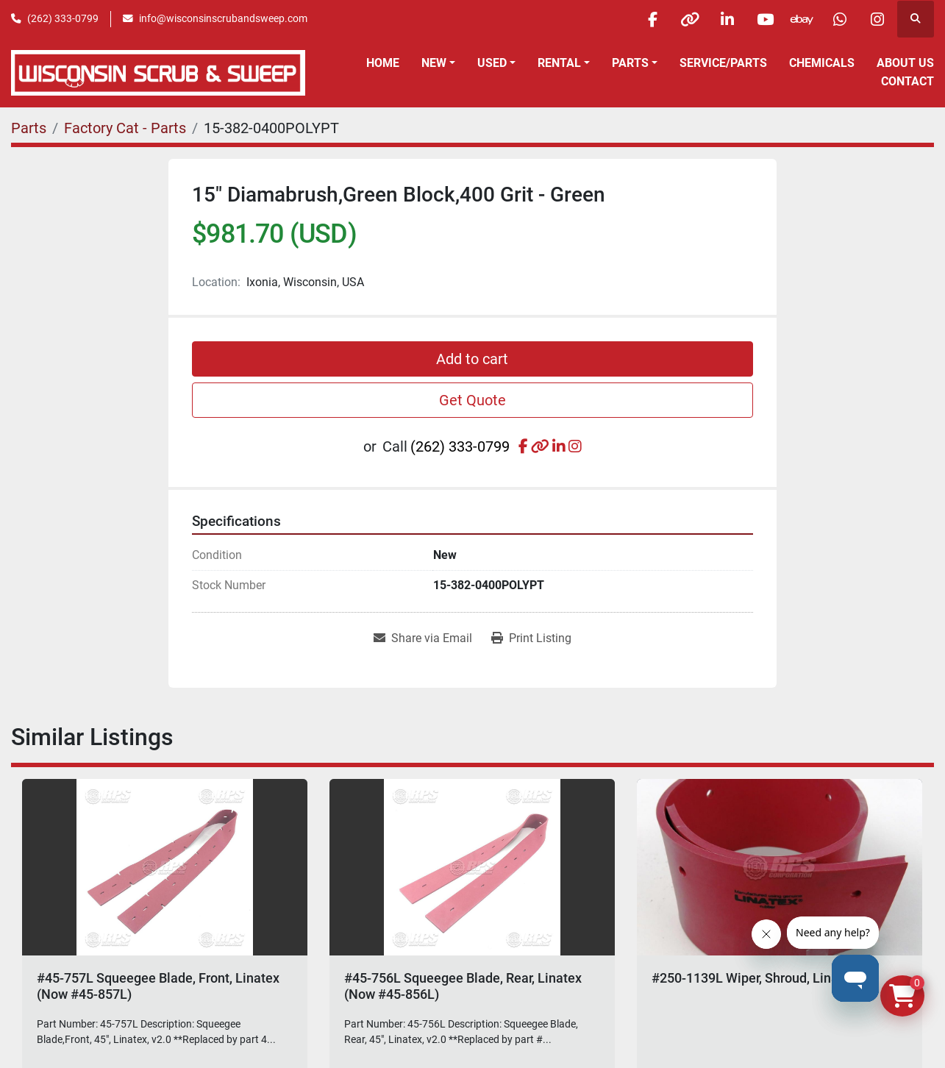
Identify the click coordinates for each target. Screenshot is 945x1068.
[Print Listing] (531, 638)
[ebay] (802, 19)
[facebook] (652, 19)
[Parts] (28, 128)
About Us (905, 63)
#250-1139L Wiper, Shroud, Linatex (754, 978)
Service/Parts (723, 63)
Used (492, 63)
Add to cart (472, 359)
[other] (689, 19)
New (433, 63)
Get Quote (472, 400)
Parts (630, 63)
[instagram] (877, 19)
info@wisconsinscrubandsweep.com (223, 18)
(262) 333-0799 (63, 18)
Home (382, 63)
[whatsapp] (839, 19)
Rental (559, 63)
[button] (438, 63)
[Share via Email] (423, 638)
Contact (907, 81)
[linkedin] (727, 19)
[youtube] (764, 19)
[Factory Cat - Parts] (125, 128)
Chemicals (822, 63)
